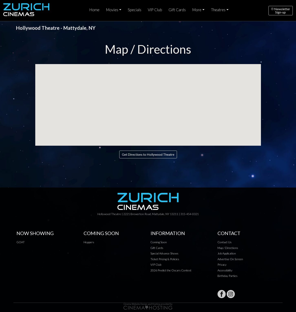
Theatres (218, 10)
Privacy (222, 264)
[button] (148, 101)
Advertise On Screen (230, 259)
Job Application (227, 253)
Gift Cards (177, 10)
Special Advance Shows (164, 253)
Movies (112, 10)
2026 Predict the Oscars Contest (170, 270)
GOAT (21, 242)
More (196, 10)
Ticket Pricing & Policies (164, 259)
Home (94, 10)
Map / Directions (228, 248)
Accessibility (225, 270)
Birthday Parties (227, 276)
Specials (134, 10)
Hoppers (89, 242)
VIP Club (155, 10)
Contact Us (225, 242)
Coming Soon (158, 242)
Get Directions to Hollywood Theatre (148, 154)
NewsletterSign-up (280, 10)
